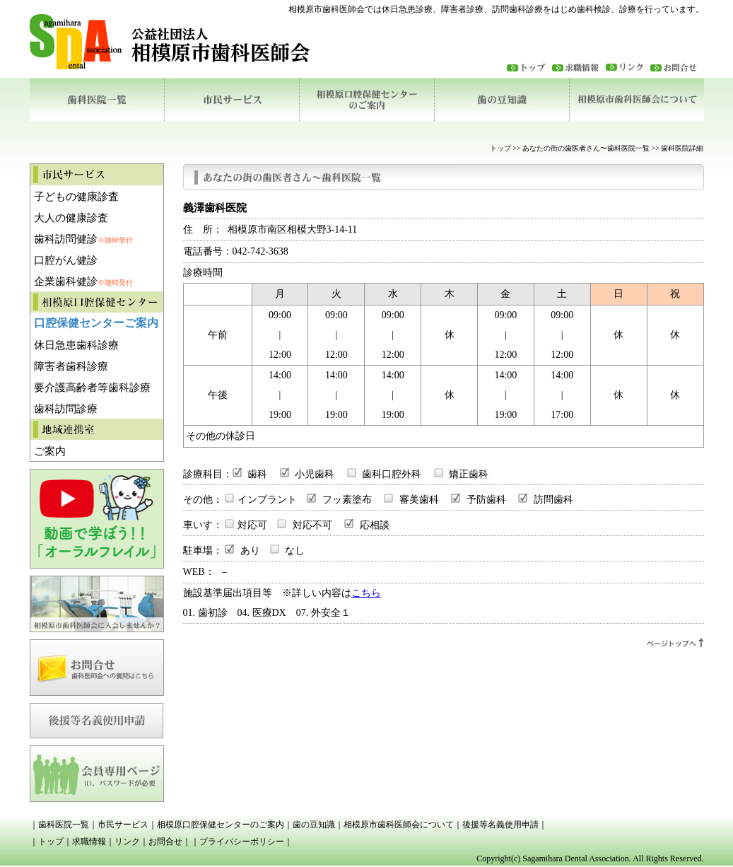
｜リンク (123, 841)
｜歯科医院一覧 (59, 825)
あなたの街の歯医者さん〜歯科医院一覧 (586, 148)
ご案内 (50, 451)
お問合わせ (677, 67)
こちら (366, 593)
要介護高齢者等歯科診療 (92, 387)
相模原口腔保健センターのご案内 (366, 99)
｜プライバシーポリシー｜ (242, 841)
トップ (529, 67)
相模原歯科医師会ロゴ (189, 42)
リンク (628, 67)
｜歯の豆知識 (309, 825)
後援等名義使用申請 (97, 717)
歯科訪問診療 (66, 408)
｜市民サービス (118, 825)
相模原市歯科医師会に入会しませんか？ (97, 600)
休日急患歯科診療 (76, 345)
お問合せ (97, 664)
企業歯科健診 (83, 281)
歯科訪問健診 (83, 239)
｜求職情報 (85, 841)
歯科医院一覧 (97, 99)
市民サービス (231, 99)
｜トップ (47, 841)
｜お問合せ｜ (165, 841)
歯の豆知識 (501, 99)
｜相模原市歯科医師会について (394, 825)
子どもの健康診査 (76, 196)
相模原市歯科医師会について (636, 99)
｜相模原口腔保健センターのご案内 (216, 825)
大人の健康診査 (71, 217)
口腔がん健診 (66, 260)
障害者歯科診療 (71, 366)
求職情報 (579, 67)
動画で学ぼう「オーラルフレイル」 (97, 519)
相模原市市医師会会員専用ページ (97, 770)
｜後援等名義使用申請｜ (500, 825)
